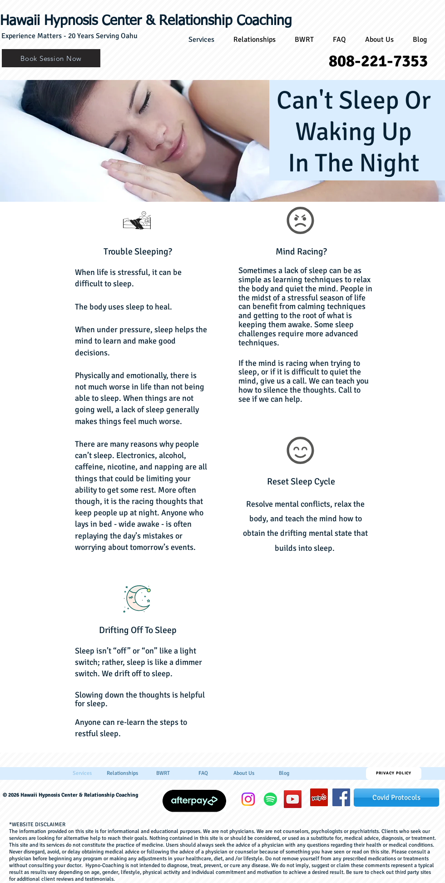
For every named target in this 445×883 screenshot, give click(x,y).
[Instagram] (248, 799)
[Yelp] (319, 797)
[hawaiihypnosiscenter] (341, 797)
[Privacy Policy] (393, 773)
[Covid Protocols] (396, 797)
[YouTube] (293, 799)
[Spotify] (270, 799)
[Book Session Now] (51, 58)
